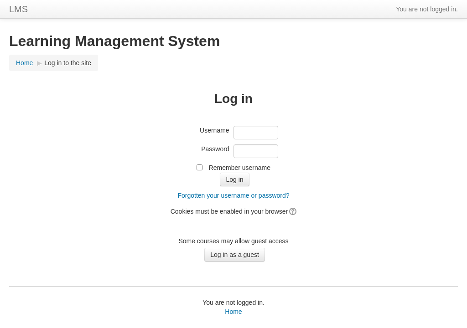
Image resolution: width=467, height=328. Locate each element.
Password (215, 149)
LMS (18, 9)
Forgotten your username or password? (233, 195)
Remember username (239, 167)
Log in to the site (67, 63)
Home (24, 63)
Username (214, 130)
